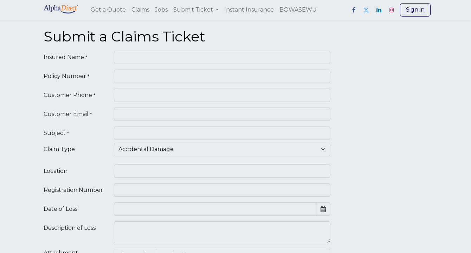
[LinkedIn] (379, 9)
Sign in (415, 9)
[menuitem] (108, 10)
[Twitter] (366, 9)
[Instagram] (391, 9)
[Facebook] (353, 9)
